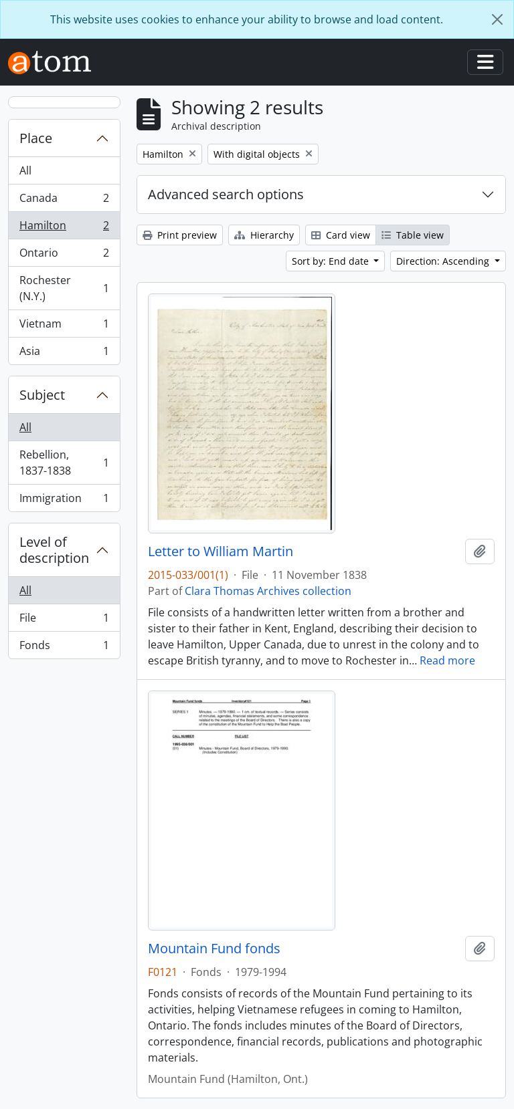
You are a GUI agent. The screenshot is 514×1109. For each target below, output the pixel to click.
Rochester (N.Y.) (64, 288)
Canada (64, 201)
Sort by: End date (331, 261)
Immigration (64, 500)
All (25, 170)
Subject (42, 395)
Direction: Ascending (444, 261)
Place (35, 138)
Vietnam (64, 327)
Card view (340, 235)
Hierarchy (264, 235)
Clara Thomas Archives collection (268, 591)
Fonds (64, 647)
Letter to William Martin (220, 551)
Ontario (64, 256)
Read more (447, 660)
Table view (412, 235)
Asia (64, 353)
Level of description (54, 550)
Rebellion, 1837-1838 (64, 462)
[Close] (497, 19)
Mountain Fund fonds (214, 949)
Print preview (180, 235)
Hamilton (64, 228)
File (64, 621)
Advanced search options (226, 194)
